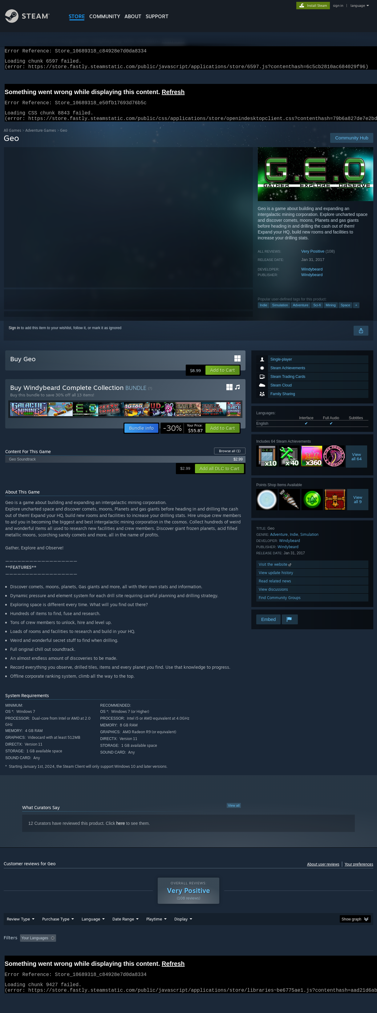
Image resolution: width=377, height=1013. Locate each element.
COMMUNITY (104, 16)
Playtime (154, 934)
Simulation (280, 312)
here (120, 830)
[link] (183, 435)
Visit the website (275, 571)
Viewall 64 (356, 464)
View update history (276, 580)
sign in (338, 5)
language (358, 5)
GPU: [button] (292, 954)
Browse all (230, 458)
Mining (331, 312)
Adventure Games (40, 137)
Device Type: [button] (319, 954)
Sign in (14, 335)
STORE (77, 16)
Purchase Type (55, 934)
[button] (222, 377)
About (132, 16)
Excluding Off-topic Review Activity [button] (97, 954)
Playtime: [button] (144, 954)
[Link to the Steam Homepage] (32, 21)
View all (234, 813)
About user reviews (323, 871)
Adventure (300, 312)
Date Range (123, 934)
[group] (188, 954)
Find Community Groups (280, 605)
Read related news (275, 588)
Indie (263, 312)
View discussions (273, 596)
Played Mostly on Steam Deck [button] (188, 954)
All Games (12, 137)
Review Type (18, 934)
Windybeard (311, 276)
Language (91, 934)
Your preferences (359, 871)
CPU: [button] (272, 954)
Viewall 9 (357, 506)
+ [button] (356, 312)
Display (181, 934)
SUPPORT (157, 16)
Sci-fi (317, 312)
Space (345, 312)
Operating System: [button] (240, 954)
